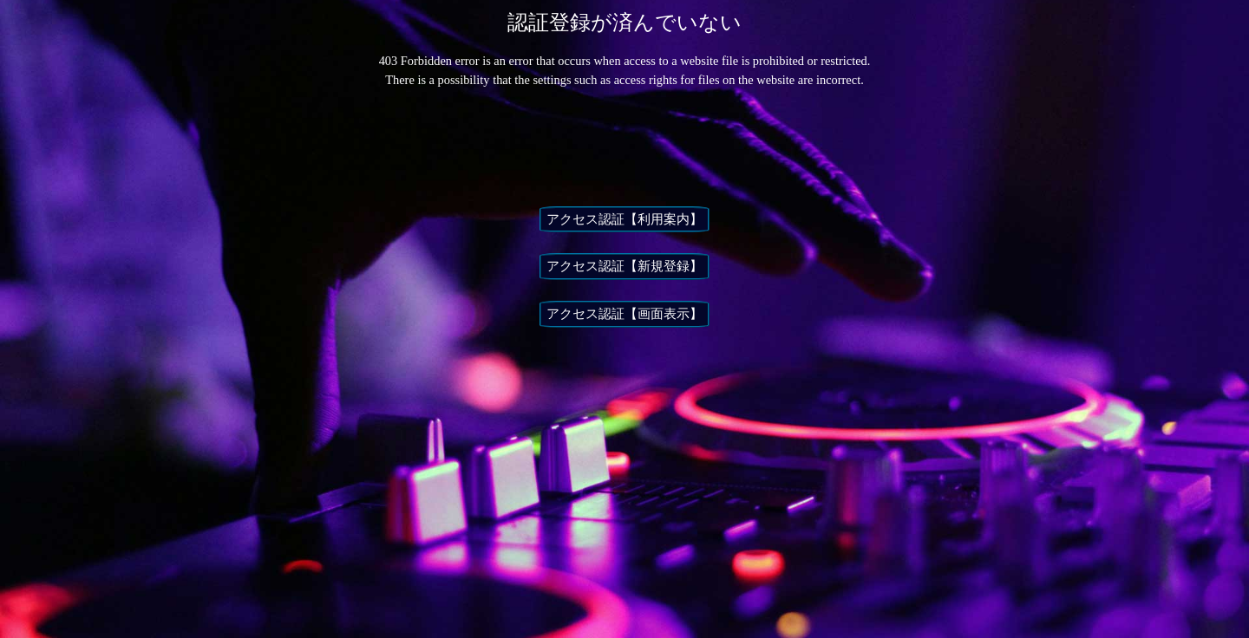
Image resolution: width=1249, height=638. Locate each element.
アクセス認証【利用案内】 (624, 219)
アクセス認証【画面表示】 (624, 314)
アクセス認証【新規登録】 (624, 266)
